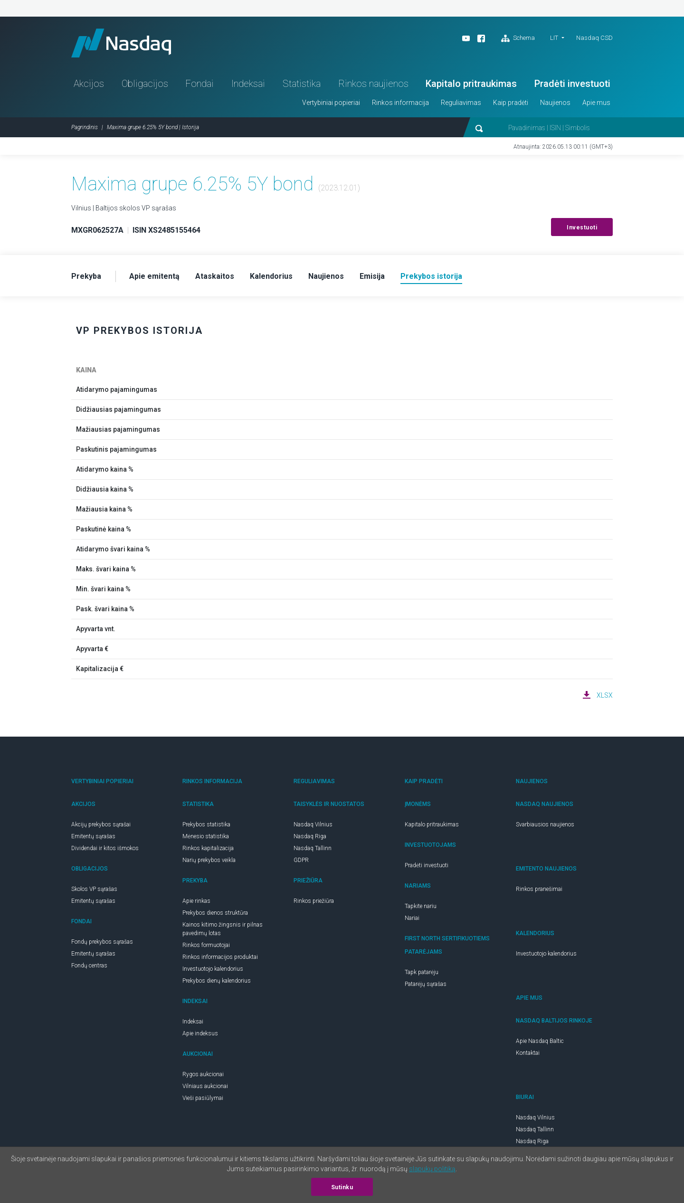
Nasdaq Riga (310, 836)
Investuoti (582, 227)
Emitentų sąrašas (93, 836)
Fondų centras (89, 965)
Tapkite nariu (421, 906)
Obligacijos (145, 83)
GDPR (301, 860)
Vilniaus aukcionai (205, 1086)
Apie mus (596, 102)
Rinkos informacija (400, 102)
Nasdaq (121, 42)
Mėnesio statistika (205, 836)
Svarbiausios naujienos (545, 824)
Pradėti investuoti (572, 83)
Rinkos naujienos (373, 83)
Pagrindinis (84, 127)
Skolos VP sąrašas (94, 889)
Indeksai (248, 83)
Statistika (302, 83)
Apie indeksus (200, 1033)
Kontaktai (528, 1053)
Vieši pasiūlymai (202, 1098)
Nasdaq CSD (594, 37)
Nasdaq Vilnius (313, 824)
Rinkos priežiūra (314, 901)
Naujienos (555, 102)
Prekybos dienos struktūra (215, 912)
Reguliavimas (461, 102)
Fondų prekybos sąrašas (102, 941)
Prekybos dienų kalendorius (216, 980)
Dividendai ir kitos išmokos (105, 848)
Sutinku (342, 1187)
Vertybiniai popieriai (331, 102)
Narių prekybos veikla (209, 860)
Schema (518, 38)
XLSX (605, 695)
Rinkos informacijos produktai (220, 957)
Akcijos (89, 83)
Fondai (199, 83)
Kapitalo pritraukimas (471, 83)
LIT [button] (554, 37)
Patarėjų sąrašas (425, 984)
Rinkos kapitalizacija (208, 848)
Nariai (412, 918)
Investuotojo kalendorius (212, 969)
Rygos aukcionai (203, 1074)
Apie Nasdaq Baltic (540, 1041)
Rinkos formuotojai (206, 945)
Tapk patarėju (421, 972)
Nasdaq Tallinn (313, 848)
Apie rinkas (196, 901)
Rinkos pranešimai (539, 889)
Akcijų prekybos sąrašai (101, 824)
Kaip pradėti (510, 102)
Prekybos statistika (206, 824)
